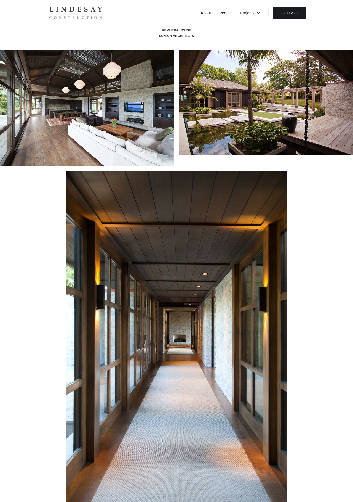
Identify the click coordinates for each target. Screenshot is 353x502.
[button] (250, 13)
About (205, 13)
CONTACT (289, 13)
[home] (75, 13)
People (225, 13)
